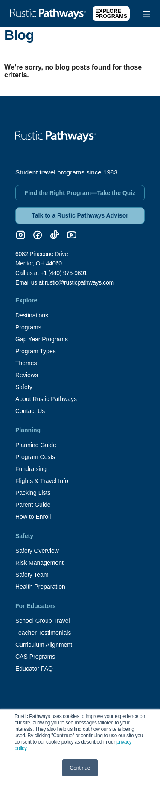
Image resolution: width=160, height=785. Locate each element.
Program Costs (35, 457)
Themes (26, 363)
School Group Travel (42, 620)
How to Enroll (33, 516)
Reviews (26, 375)
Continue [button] (80, 768)
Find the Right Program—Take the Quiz (80, 192)
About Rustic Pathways (46, 398)
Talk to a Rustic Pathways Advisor (80, 215)
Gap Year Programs (41, 339)
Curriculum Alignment (43, 644)
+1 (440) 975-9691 (63, 273)
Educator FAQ (34, 668)
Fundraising (31, 468)
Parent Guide (33, 504)
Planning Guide (35, 445)
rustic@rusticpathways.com (79, 282)
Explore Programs (111, 13)
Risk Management (39, 562)
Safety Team (32, 574)
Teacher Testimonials (43, 632)
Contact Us (30, 410)
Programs (28, 327)
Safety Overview (37, 550)
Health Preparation (40, 586)
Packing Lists (32, 492)
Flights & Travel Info (41, 480)
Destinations (31, 315)
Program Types (35, 351)
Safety (23, 387)
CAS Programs (35, 656)
